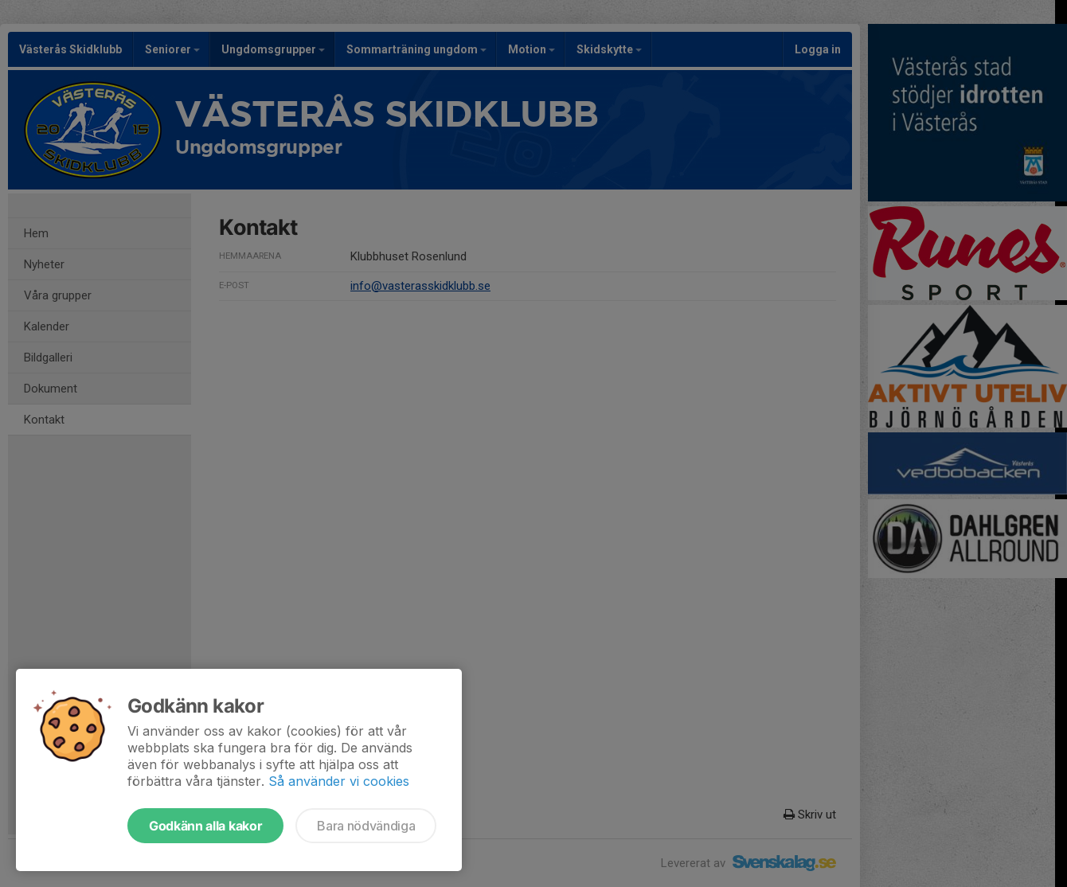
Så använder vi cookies (338, 781)
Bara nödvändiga (366, 826)
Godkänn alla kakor (205, 826)
